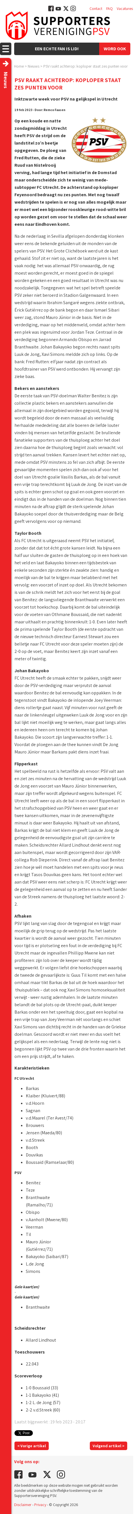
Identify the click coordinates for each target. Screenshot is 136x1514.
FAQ (109, 8)
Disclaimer (22, 1504)
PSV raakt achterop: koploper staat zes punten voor (85, 66)
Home (19, 66)
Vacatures (125, 8)
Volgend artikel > (108, 1445)
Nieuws (33, 66)
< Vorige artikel (31, 1445)
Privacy (40, 1504)
